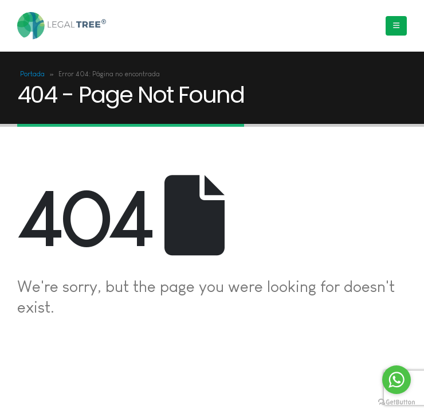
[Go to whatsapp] (396, 379)
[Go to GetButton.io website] (396, 401)
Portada (32, 74)
